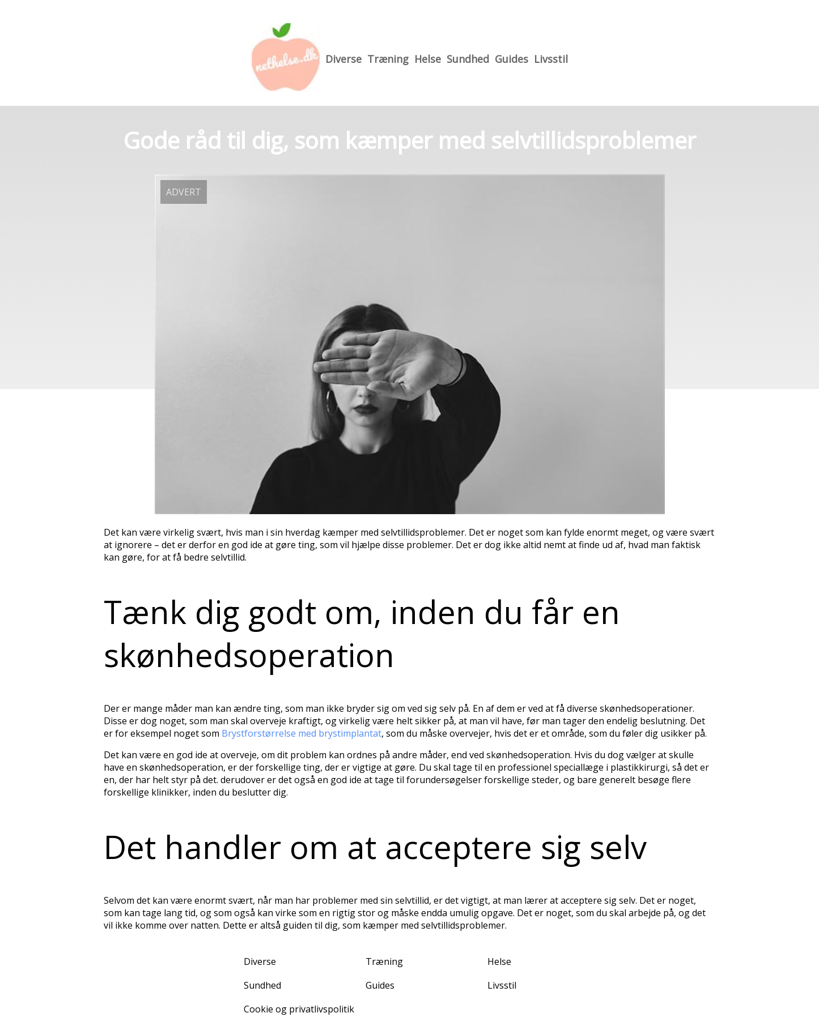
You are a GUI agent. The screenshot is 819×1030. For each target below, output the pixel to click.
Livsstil (551, 59)
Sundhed (468, 59)
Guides (511, 59)
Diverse (343, 59)
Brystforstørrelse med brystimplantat (301, 733)
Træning (388, 59)
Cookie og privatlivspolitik (299, 1009)
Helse (427, 59)
